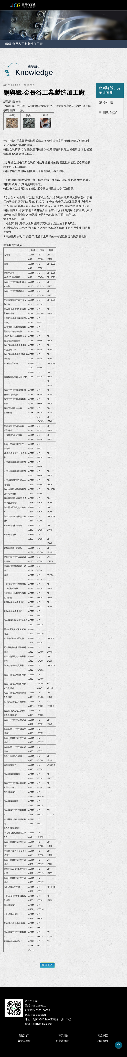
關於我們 (24, 1035)
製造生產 (106, 103)
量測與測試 (108, 113)
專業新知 (63, 1035)
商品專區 (103, 1035)
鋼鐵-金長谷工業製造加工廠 (24, 44)
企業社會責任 (63, 1040)
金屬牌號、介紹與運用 (110, 90)
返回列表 (47, 965)
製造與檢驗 (24, 1040)
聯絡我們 (103, 1040)
